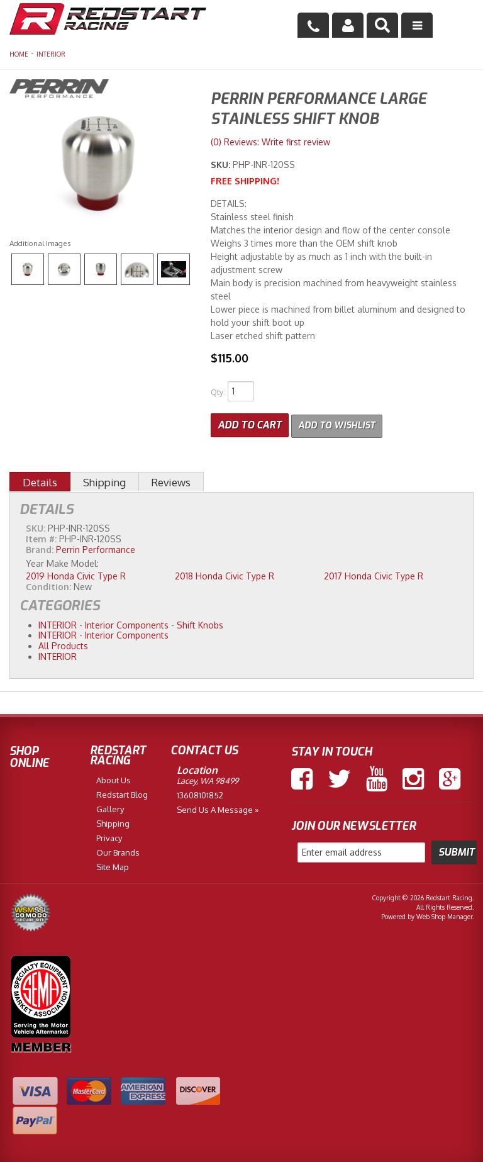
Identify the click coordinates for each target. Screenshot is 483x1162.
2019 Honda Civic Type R (76, 574)
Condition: (48, 584)
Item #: (42, 537)
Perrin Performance (95, 547)
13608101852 (200, 793)
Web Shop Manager (444, 915)
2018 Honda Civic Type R (224, 574)
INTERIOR (50, 54)
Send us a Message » (217, 808)
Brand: (39, 547)
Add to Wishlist (340, 423)
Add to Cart (250, 423)
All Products (63, 644)
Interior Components (127, 622)
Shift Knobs (200, 622)
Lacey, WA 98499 (207, 779)
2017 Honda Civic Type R (373, 574)
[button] (382, 25)
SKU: (222, 164)
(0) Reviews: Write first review (270, 142)
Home (18, 54)
